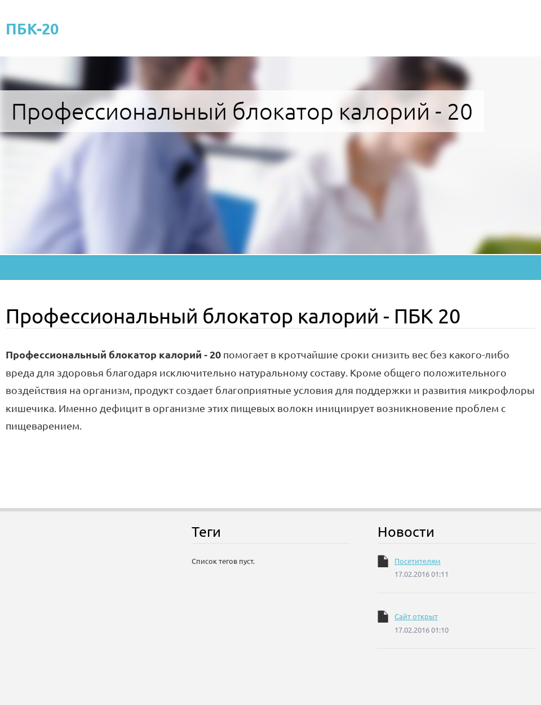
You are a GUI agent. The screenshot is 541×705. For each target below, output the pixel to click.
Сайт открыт (416, 616)
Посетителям (417, 561)
